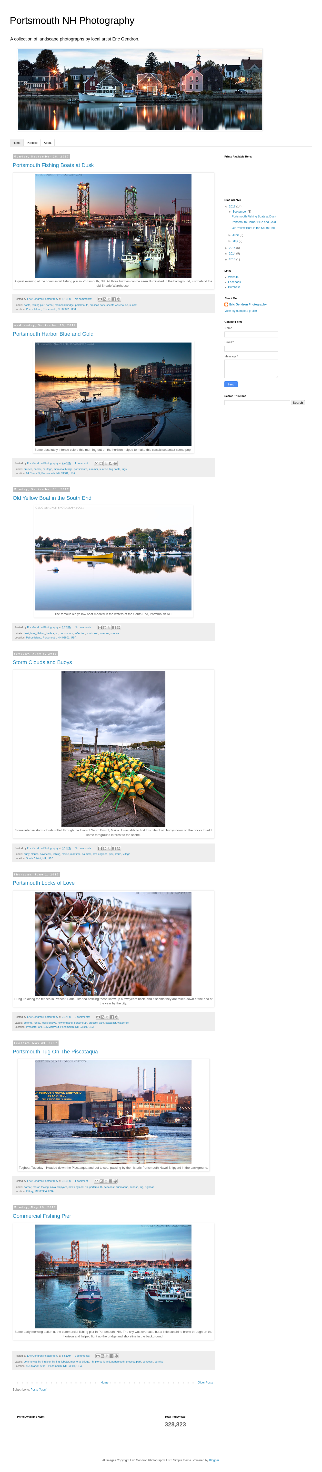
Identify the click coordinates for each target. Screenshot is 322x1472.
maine (65, 854)
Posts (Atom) (38, 1389)
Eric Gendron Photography (248, 304)
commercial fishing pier (37, 1361)
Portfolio (32, 143)
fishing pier (38, 305)
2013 (232, 259)
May (235, 241)
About (47, 143)
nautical (86, 854)
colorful (28, 1022)
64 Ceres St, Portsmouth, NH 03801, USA (50, 473)
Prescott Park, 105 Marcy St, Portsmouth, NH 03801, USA (60, 1026)
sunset (133, 305)
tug (141, 1187)
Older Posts (205, 1382)
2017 (232, 206)
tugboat (149, 1187)
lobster (65, 1361)
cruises (28, 469)
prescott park (97, 305)
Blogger (214, 1460)
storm (118, 854)
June (236, 235)
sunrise (104, 469)
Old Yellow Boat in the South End (52, 498)
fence (37, 1022)
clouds (34, 854)
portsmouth (81, 305)
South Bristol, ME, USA (39, 858)
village (126, 854)
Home (16, 143)
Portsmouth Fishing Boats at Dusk (53, 165)
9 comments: (83, 1016)
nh (56, 633)
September (240, 211)
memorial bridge (64, 305)
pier (111, 854)
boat (26, 633)
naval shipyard (58, 1187)
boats (27, 305)
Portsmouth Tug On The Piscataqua (55, 1052)
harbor (49, 305)
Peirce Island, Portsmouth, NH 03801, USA (51, 309)
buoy (33, 633)
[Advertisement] (261, 442)
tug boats (114, 469)
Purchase (234, 287)
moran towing (41, 1187)
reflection (79, 633)
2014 (232, 253)
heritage (47, 469)
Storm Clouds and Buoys (42, 662)
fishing (41, 633)
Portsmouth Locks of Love (44, 883)
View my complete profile (240, 311)
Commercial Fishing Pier (42, 1216)
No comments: (83, 298)
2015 (232, 248)
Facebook (234, 282)
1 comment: (82, 463)
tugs (124, 469)
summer (93, 469)
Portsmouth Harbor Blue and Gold (53, 334)
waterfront (123, 1022)
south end (92, 633)
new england (99, 854)
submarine (122, 1187)
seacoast (110, 1022)
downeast (45, 854)
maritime (75, 854)
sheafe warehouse (117, 305)
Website (233, 277)
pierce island (102, 1361)
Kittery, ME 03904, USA (40, 1191)
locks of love (49, 1022)
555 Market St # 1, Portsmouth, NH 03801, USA (54, 1365)
